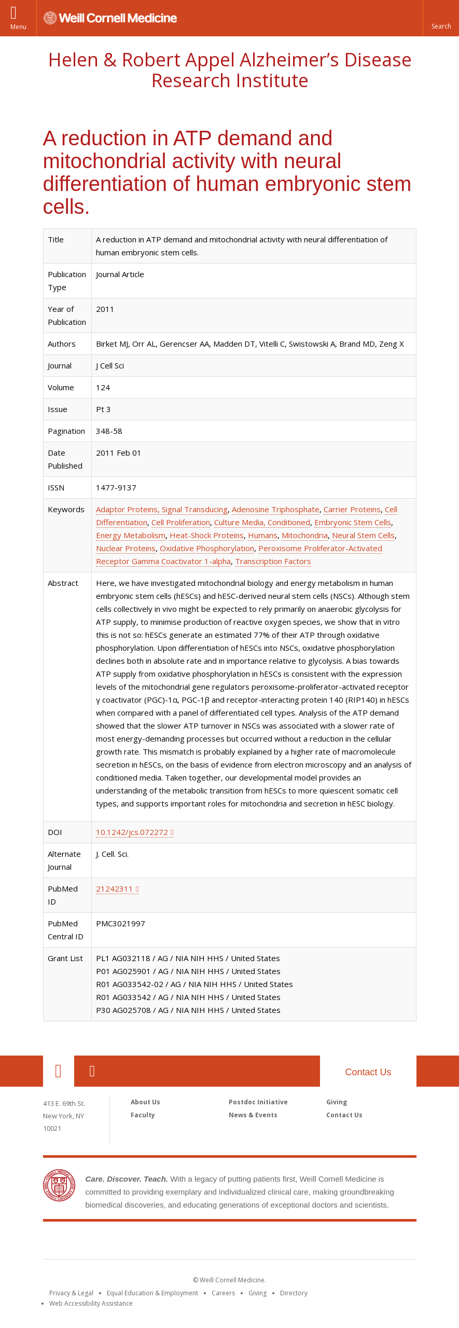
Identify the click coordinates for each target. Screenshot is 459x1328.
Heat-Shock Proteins (207, 535)
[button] (441, 18)
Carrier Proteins (352, 509)
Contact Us (368, 1072)
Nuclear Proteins (126, 548)
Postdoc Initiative (258, 1102)
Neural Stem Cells (363, 535)
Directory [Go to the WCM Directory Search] (294, 1293)
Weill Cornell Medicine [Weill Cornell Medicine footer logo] (230, 1242)
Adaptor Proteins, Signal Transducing (162, 509)
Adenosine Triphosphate (275, 509)
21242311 (114, 888)
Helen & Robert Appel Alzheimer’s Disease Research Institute (230, 70)
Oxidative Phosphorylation (207, 548)
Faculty (143, 1115)
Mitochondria (305, 535)
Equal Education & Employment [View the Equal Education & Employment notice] (152, 1293)
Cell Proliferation (180, 522)
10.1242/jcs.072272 (132, 832)
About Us (145, 1102)
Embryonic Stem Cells (352, 522)
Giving (336, 1102)
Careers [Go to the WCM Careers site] (223, 1293)
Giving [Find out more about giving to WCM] (257, 1293)
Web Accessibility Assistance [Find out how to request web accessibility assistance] (91, 1303)
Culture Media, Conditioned (262, 522)
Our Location (58, 1071)
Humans (262, 535)
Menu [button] (18, 26)
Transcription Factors (273, 561)
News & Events (253, 1115)
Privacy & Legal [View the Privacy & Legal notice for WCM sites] (71, 1293)
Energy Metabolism (130, 535)
